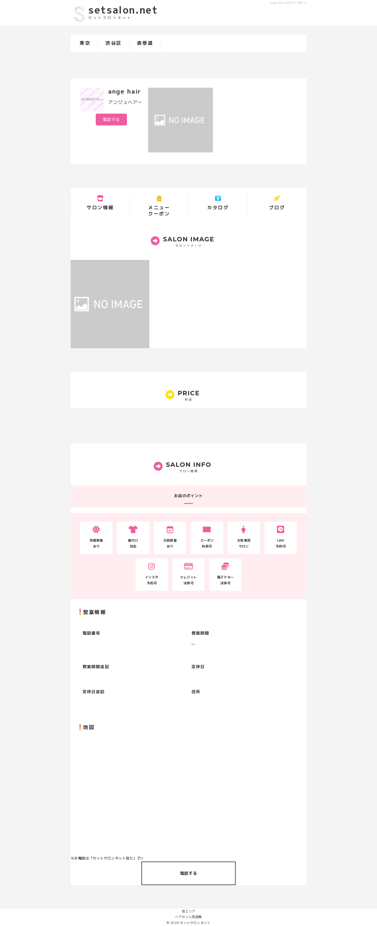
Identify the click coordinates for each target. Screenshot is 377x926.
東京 (85, 43)
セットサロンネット (195, 922)
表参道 (145, 43)
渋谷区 (113, 43)
